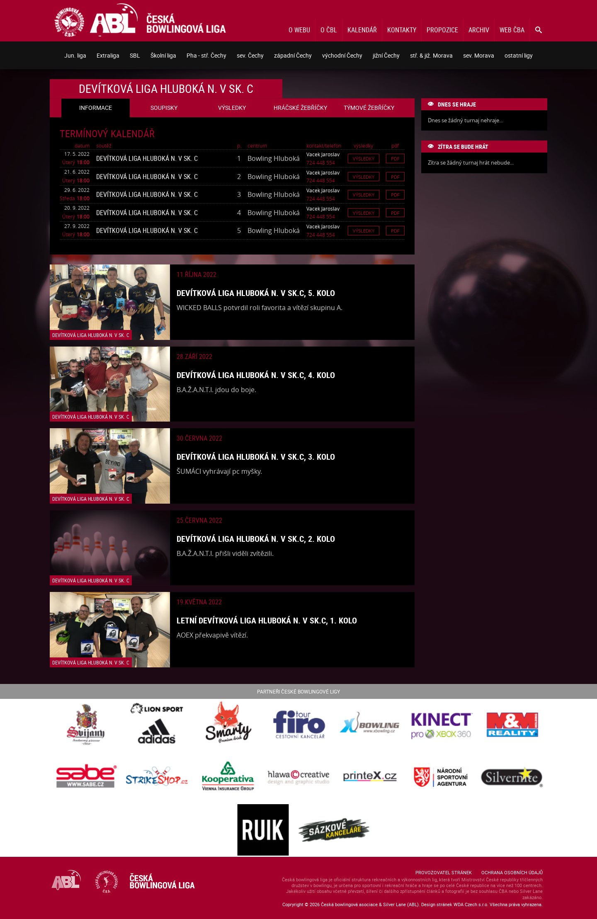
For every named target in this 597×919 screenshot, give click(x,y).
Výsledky (363, 158)
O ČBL (328, 29)
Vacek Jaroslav (323, 154)
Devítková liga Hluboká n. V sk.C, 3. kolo (256, 456)
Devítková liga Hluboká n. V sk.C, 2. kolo (256, 538)
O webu (299, 29)
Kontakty (401, 29)
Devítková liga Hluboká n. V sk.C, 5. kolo (256, 292)
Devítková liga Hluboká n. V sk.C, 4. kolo (256, 375)
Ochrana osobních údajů (512, 872)
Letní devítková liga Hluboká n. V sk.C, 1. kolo (267, 620)
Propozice (442, 29)
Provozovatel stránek (443, 872)
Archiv (478, 29)
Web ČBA (512, 29)
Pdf (395, 158)
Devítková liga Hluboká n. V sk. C (147, 158)
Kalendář (362, 29)
